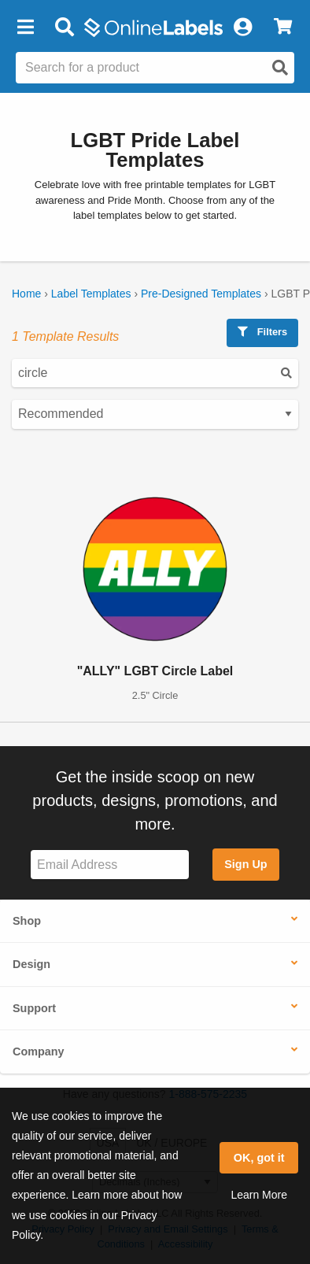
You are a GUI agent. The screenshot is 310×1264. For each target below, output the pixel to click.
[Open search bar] (64, 27)
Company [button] (39, 1051)
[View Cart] (283, 27)
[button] (25, 27)
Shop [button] (27, 921)
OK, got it (259, 1157)
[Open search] (280, 68)
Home (26, 293)
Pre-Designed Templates (201, 293)
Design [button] (31, 964)
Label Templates (91, 293)
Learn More (259, 1194)
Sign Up (245, 864)
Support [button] (34, 1008)
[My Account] (242, 27)
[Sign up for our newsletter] (110, 864)
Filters (262, 332)
